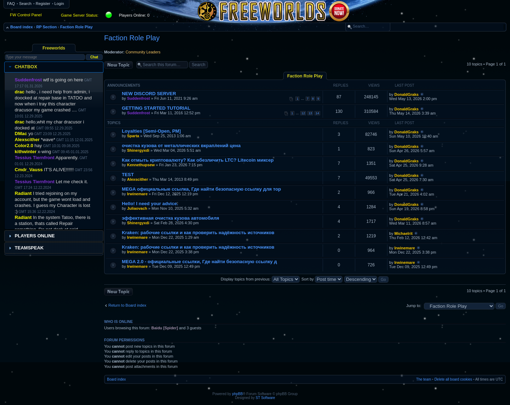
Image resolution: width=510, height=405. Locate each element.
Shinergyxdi (138, 150)
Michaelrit (404, 233)
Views (374, 85)
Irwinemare (137, 194)
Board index (21, 27)
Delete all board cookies (453, 379)
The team (423, 379)
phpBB (237, 394)
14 (317, 113)
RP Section (46, 27)
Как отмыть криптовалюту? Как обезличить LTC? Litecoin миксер (198, 160)
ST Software (265, 398)
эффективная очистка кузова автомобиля (170, 218)
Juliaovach (137, 208)
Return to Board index (127, 305)
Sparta (133, 136)
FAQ (11, 3)
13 (310, 113)
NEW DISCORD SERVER (149, 93)
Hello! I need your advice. (150, 203)
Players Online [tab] (31, 236)
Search (25, 3)
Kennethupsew (141, 165)
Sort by (321, 279)
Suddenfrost (138, 98)
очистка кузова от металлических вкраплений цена (181, 145)
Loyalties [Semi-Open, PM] (151, 131)
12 (303, 113)
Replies (340, 85)
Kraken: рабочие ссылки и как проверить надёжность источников (198, 232)
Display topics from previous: (260, 279)
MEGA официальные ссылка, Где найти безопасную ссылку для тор (201, 189)
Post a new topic (118, 65)
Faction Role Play (76, 27)
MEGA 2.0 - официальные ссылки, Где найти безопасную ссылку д (199, 261)
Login (59, 3)
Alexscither (137, 179)
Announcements (123, 85)
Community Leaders (143, 52)
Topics (113, 123)
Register (43, 3)
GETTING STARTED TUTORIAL (156, 108)
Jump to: (413, 305)
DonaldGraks (407, 94)
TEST (128, 174)
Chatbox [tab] (22, 67)
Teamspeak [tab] (25, 248)
